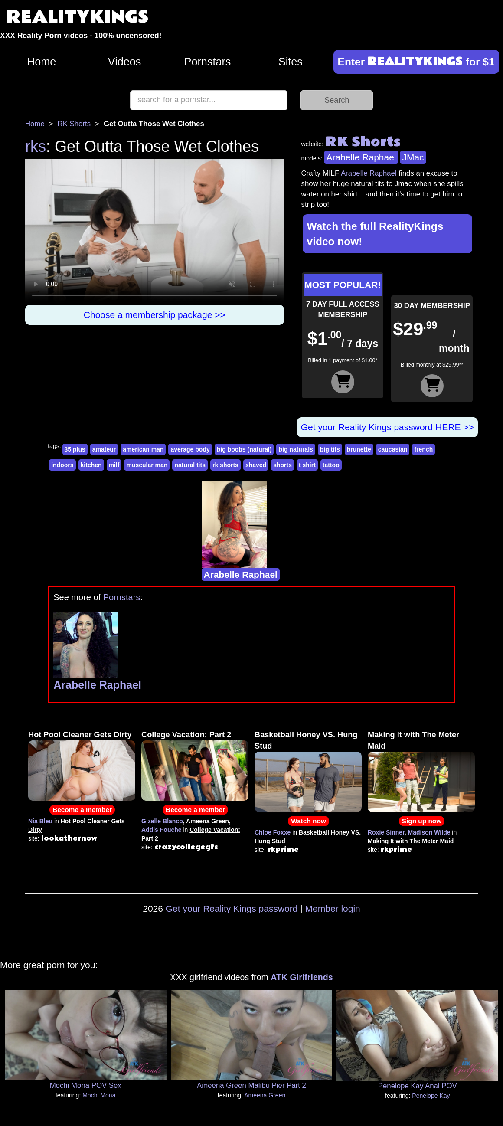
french (423, 449)
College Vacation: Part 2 (186, 734)
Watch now (308, 821)
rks (35, 146)
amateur (104, 449)
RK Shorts (74, 124)
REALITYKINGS (78, 17)
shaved (255, 465)
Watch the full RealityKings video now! (375, 233)
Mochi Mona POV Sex (85, 1085)
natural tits (190, 465)
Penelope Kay (431, 1095)
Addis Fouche (161, 829)
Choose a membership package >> (154, 315)
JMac (413, 157)
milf (114, 465)
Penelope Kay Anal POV (417, 1086)
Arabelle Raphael (361, 157)
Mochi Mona (98, 1095)
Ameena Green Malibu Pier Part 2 (251, 1085)
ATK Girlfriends (302, 977)
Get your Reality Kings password (232, 908)
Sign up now (421, 821)
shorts (282, 465)
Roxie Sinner (386, 832)
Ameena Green (264, 1095)
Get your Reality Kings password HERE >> (387, 427)
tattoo (331, 465)
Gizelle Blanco (162, 821)
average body (189, 449)
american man (143, 449)
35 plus (75, 449)
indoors (62, 465)
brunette (359, 449)
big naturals (295, 449)
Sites (290, 62)
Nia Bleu (40, 821)
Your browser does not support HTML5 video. (154, 232)
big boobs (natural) (244, 449)
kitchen (91, 465)
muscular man (146, 465)
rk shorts (225, 465)
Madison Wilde (429, 832)
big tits (330, 449)
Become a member (82, 809)
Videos (124, 62)
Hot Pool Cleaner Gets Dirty (80, 734)
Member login (332, 908)
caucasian (393, 449)
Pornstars (207, 62)
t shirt (307, 465)
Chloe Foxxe (273, 832)
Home (41, 62)
